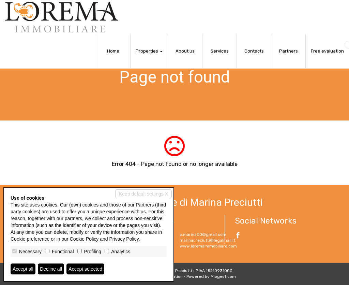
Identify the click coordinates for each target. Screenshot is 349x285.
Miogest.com (223, 276)
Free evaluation (327, 51)
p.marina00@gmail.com (203, 234)
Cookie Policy (84, 239)
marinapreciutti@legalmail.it (207, 240)
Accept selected (85, 269)
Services (220, 51)
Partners (288, 51)
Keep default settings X (143, 194)
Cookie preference (30, 239)
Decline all (51, 269)
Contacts (254, 51)
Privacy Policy (124, 239)
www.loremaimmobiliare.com (208, 246)
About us (185, 51)
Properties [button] (149, 51)
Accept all (23, 269)
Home (113, 51)
